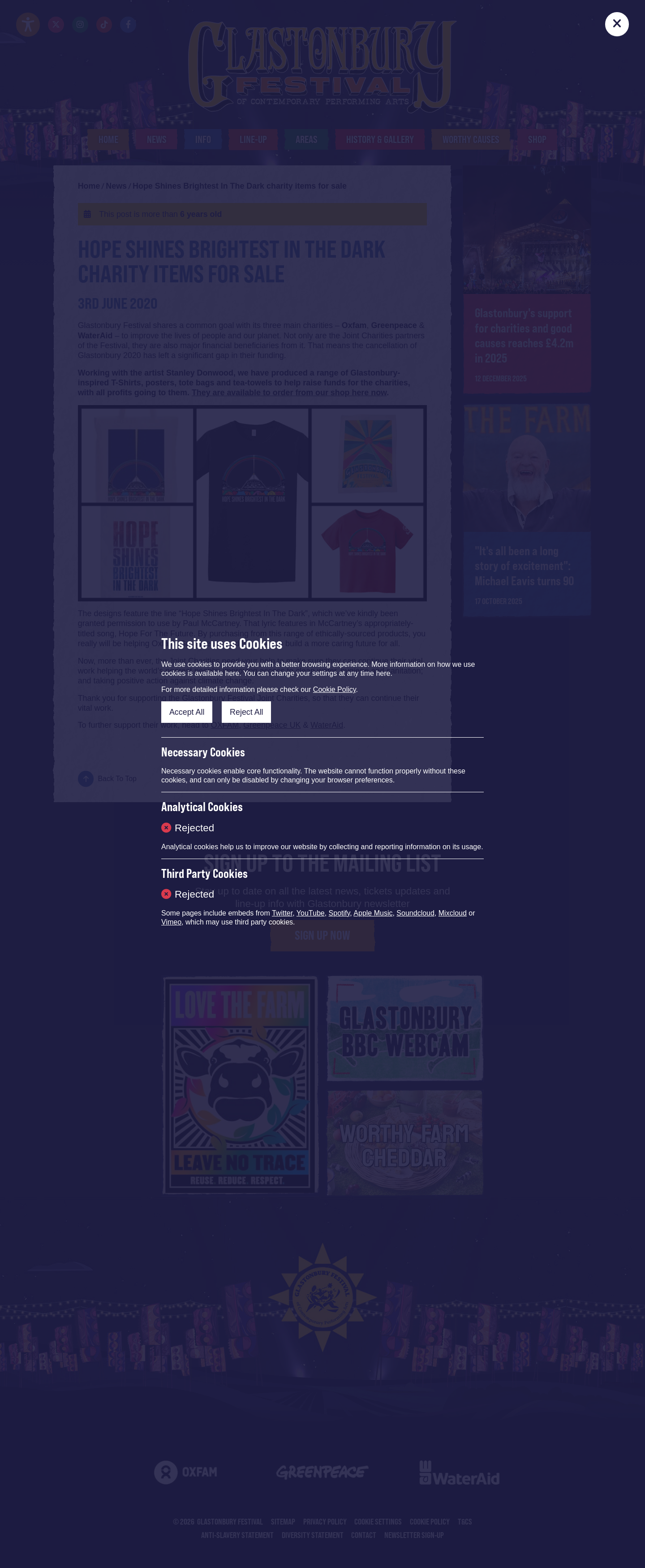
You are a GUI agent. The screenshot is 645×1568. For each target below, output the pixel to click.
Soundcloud (415, 913)
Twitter (282, 913)
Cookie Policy (334, 689)
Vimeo (171, 922)
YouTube (311, 913)
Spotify (339, 913)
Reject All (246, 712)
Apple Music (372, 913)
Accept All (187, 712)
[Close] (617, 24)
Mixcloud (453, 913)
